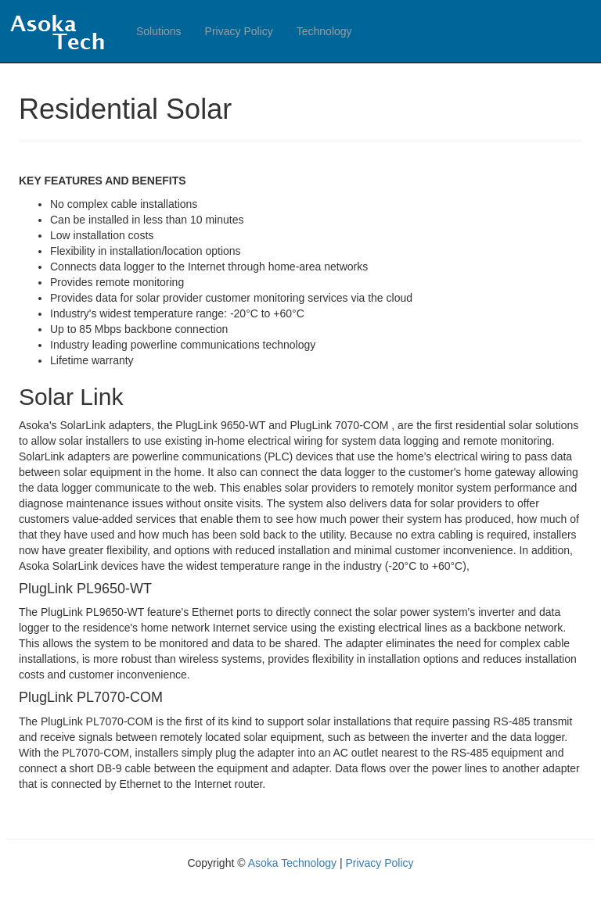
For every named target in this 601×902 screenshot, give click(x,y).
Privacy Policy (239, 31)
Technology (324, 31)
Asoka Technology (294, 863)
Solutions (159, 31)
